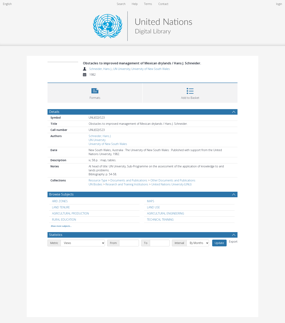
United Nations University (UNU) (171, 184)
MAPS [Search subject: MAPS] (150, 201)
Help (135, 4)
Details (54, 112)
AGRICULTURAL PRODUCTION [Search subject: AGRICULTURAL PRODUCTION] (70, 213)
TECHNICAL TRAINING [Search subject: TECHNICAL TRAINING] (160, 219)
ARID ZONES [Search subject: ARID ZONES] (60, 201)
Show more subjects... (61, 226)
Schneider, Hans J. (100, 69)
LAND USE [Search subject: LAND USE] (153, 207)
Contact (163, 4)
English (7, 4)
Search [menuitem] (121, 4)
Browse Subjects (61, 194)
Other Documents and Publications (172, 180)
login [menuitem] (279, 4)
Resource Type (98, 180)
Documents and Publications (128, 180)
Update (219, 243)
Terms (148, 4)
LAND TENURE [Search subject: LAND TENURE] (61, 207)
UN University (121, 69)
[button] (95, 92)
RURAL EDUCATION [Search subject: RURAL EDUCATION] (64, 219)
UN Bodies (95, 184)
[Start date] (129, 243)
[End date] (160, 243)
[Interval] (197, 243)
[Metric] (83, 243)
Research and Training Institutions (126, 184)
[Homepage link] (142, 25)
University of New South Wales (150, 69)
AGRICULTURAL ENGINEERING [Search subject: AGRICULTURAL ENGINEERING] (165, 213)
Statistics (55, 234)
